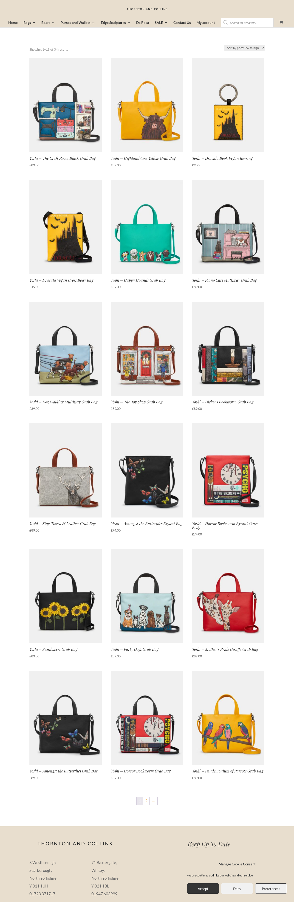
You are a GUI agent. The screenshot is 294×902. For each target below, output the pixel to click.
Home (13, 23)
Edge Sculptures (113, 23)
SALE (159, 23)
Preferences (271, 889)
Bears (45, 23)
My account (206, 23)
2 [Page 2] (146, 800)
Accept (203, 889)
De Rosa (142, 23)
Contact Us (182, 23)
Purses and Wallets (75, 23)
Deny (237, 889)
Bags (27, 23)
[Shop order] (244, 48)
